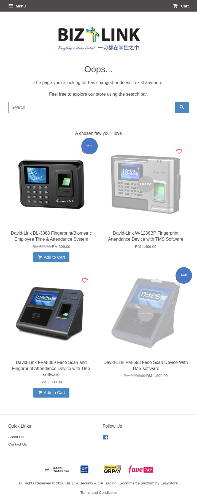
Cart (180, 6)
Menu (17, 6)
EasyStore (169, 483)
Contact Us (17, 444)
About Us (16, 437)
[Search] (91, 107)
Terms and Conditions (98, 492)
